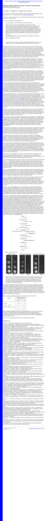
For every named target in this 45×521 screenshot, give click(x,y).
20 (33, 112)
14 (20, 97)
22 (37, 120)
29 (7, 148)
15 (18, 101)
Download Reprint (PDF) (24, 2)
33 (31, 157)
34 (10, 167)
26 (34, 140)
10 (25, 87)
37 (42, 193)
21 (21, 114)
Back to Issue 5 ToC (9, 1)
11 (35, 91)
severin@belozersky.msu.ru (28, 14)
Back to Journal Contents (19, 1)
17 (39, 102)
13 (18, 97)
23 (35, 123)
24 (8, 125)
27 (35, 143)
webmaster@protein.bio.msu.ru (35, 428)
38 (10, 203)
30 (18, 149)
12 (37, 91)
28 (17, 146)
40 (33, 211)
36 (18, 180)
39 (40, 203)
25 (36, 133)
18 (6, 107)
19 (20, 111)
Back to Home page (33, 1)
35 (30, 175)
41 (17, 290)
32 (31, 153)
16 (19, 101)
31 (16, 151)
